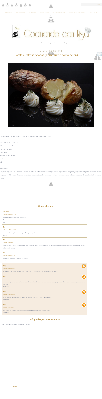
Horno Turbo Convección (77, 12)
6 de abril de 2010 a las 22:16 (9, 214)
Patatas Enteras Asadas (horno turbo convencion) (46, 55)
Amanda (6, 212)
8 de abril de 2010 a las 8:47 (9, 294)
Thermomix (8, 12)
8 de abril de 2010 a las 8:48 (9, 307)
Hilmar (5, 240)
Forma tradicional (59, 12)
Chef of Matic (44, 12)
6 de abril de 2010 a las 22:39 (9, 229)
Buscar (99, 4)
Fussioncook (20, 12)
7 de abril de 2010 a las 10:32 (9, 255)
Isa (4, 227)
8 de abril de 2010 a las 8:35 (9, 279)
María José (6, 253)
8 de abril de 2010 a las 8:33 (9, 268)
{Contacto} (93, 12)
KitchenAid (32, 12)
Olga (4, 266)
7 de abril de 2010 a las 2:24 (9, 242)
